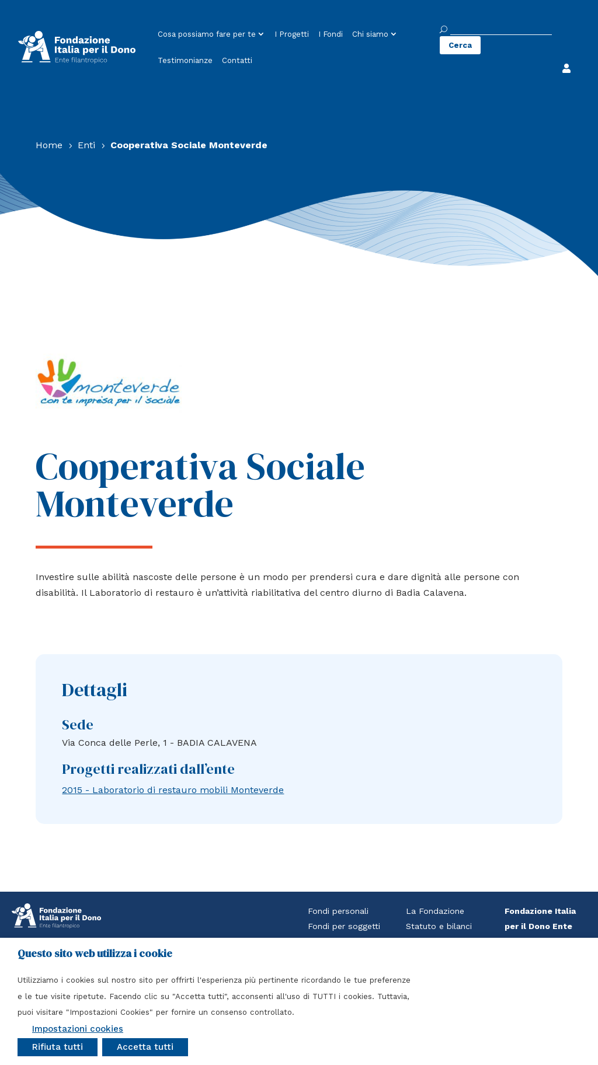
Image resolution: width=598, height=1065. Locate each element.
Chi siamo (370, 34)
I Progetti (291, 34)
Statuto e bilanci (439, 926)
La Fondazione (435, 911)
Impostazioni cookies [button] (77, 1029)
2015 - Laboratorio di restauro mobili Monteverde (173, 789)
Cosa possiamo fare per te (207, 34)
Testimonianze (185, 60)
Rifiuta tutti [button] (57, 1047)
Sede (77, 724)
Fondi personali (338, 911)
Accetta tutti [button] (145, 1047)
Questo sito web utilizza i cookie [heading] (95, 954)
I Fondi (330, 34)
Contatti (237, 60)
